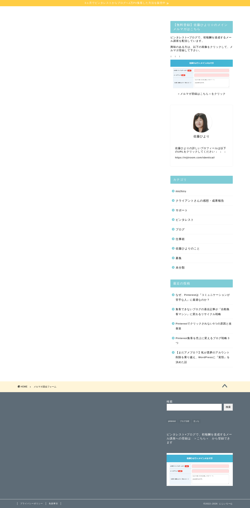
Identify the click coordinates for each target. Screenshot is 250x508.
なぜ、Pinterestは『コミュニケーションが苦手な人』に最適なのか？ (203, 297)
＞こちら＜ (201, 438)
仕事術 (180, 239)
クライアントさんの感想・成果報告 (200, 200)
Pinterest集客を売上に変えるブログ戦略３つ (203, 341)
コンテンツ (106, 11)
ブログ (180, 229)
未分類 (180, 267)
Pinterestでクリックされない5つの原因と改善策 (204, 326)
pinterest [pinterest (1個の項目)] (172, 421)
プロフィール (70, 11)
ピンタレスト (185, 220)
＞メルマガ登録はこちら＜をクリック (201, 94)
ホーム (35, 11)
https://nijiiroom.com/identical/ (195, 157)
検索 (170, 401)
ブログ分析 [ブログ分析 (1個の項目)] (184, 421)
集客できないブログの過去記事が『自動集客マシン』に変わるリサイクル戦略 (203, 312)
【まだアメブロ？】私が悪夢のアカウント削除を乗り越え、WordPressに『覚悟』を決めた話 (203, 357)
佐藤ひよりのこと (188, 248)
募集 (179, 258)
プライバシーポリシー (31, 503)
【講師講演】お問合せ (214, 11)
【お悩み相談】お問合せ (178, 12)
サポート (182, 210)
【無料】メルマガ (142, 11)
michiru (181, 191)
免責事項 (53, 503)
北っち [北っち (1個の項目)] (196, 421)
